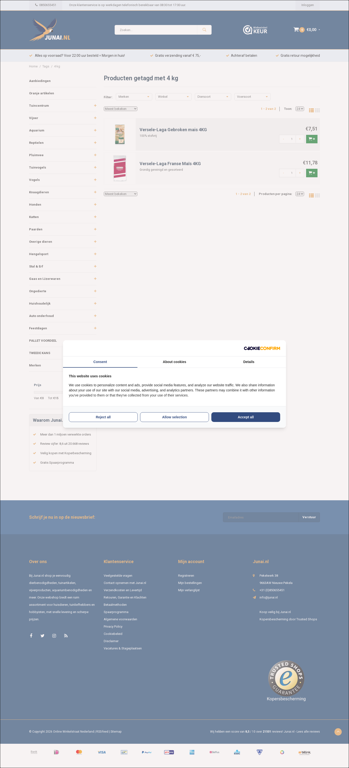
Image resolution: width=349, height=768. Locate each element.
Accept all (246, 417)
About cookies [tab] (174, 362)
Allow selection (174, 417)
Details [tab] (248, 362)
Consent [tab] (100, 362)
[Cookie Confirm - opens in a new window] (262, 348)
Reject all (103, 417)
